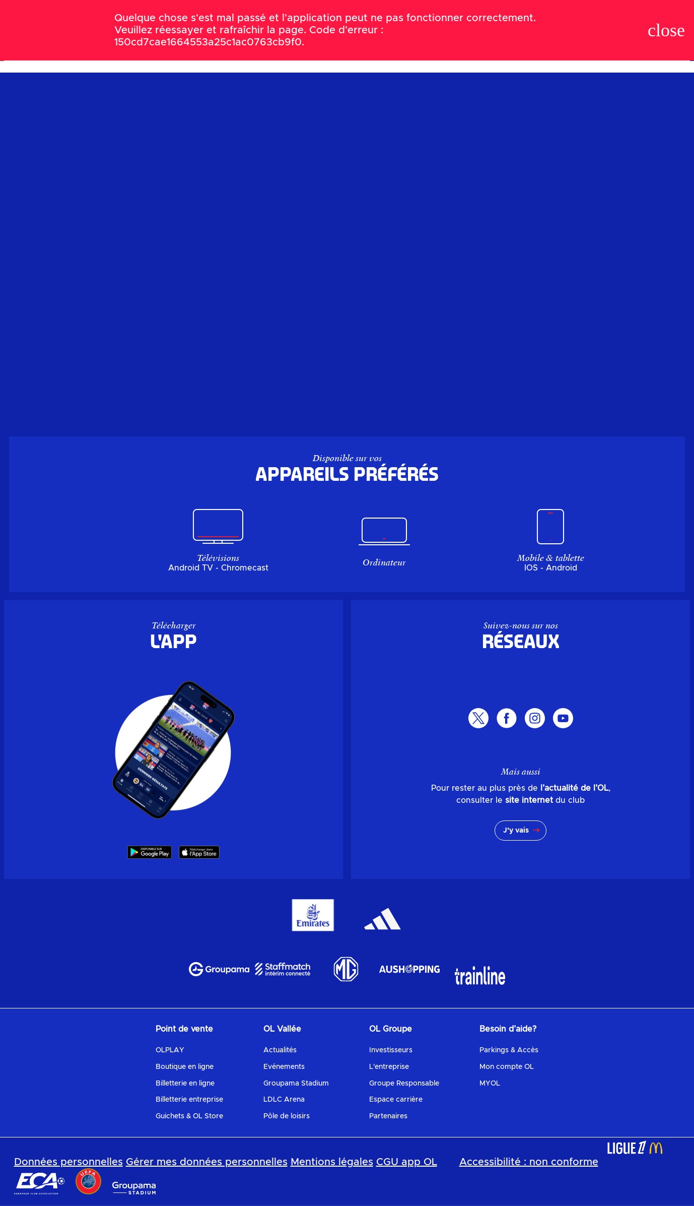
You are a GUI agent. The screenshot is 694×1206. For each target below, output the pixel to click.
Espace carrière (396, 1099)
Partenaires (388, 1116)
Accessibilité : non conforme (528, 1162)
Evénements (284, 1066)
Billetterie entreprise (189, 1099)
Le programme (278, 47)
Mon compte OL (506, 1066)
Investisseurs (390, 1050)
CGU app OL (406, 1162)
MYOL (489, 1083)
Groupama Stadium (296, 1083)
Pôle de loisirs (286, 1116)
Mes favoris (452, 47)
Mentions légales (332, 1162)
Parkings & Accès (508, 1050)
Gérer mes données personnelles (207, 1162)
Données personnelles (68, 1162)
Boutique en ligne (185, 1066)
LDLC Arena (284, 1099)
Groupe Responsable (404, 1083)
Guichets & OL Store (189, 1116)
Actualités (280, 1050)
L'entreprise (389, 1066)
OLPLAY (170, 1050)
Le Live (228, 47)
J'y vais (516, 830)
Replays (403, 47)
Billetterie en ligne (185, 1083)
